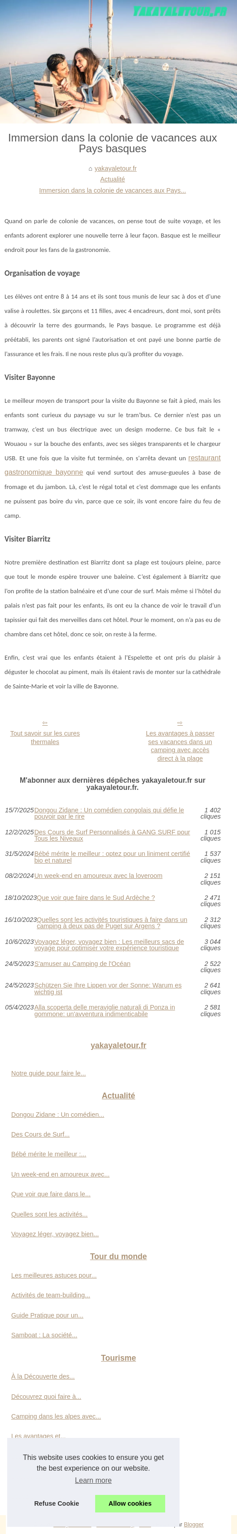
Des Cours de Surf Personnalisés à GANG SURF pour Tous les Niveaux (112, 835)
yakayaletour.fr (116, 168)
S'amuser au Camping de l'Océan (82, 964)
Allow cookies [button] (130, 1503)
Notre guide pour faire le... (48, 1073)
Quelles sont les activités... (49, 1214)
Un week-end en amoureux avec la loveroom (98, 876)
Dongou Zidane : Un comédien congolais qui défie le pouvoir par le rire (109, 813)
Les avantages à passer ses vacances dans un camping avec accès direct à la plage (180, 746)
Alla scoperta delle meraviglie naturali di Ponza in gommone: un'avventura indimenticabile (104, 1010)
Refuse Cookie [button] (56, 1503)
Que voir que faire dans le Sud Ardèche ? (96, 898)
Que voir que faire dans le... (51, 1194)
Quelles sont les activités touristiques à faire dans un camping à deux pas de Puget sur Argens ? (112, 923)
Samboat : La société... (44, 1335)
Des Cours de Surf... (40, 1134)
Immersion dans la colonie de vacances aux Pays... (112, 190)
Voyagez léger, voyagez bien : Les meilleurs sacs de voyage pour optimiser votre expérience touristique (109, 945)
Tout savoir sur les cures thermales (45, 737)
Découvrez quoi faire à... (46, 1396)
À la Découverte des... (43, 1376)
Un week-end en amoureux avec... (60, 1174)
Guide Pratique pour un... (47, 1315)
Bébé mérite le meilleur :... (48, 1154)
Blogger (194, 1524)
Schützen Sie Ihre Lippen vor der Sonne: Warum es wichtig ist (107, 988)
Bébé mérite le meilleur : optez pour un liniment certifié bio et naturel (112, 857)
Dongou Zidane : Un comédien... (57, 1114)
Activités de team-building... (50, 1295)
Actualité (112, 179)
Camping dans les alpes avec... (56, 1416)
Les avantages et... (38, 1436)
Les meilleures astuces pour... (54, 1275)
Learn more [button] (93, 1480)
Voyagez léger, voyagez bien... (55, 1234)
